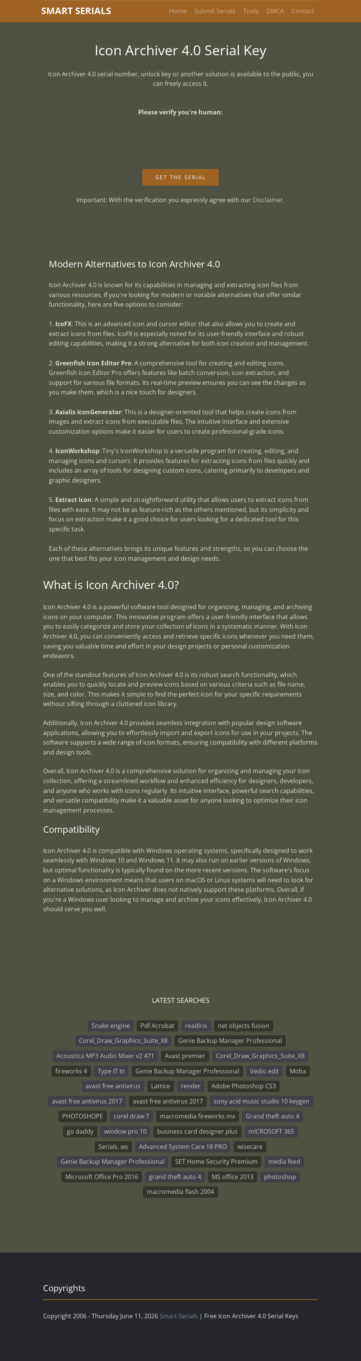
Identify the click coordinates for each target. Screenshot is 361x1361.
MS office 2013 (232, 1177)
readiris (196, 1026)
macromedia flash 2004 (180, 1191)
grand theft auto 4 (175, 1177)
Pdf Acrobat (157, 1026)
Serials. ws (113, 1146)
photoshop (280, 1177)
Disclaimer (268, 200)
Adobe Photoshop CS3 (243, 1086)
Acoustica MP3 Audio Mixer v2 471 (105, 1056)
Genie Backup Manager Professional (230, 1040)
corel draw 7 (131, 1116)
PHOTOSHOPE (82, 1116)
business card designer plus (197, 1131)
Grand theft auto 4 (272, 1116)
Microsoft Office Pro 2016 (101, 1177)
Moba (298, 1071)
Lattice (160, 1086)
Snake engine (111, 1026)
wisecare (250, 1146)
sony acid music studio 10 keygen (261, 1101)
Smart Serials (179, 1316)
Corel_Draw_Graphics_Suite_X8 (123, 1040)
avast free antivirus (112, 1086)
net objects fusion (243, 1026)
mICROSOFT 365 (271, 1131)
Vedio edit (264, 1071)
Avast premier (185, 1056)
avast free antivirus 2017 (87, 1101)
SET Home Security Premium (216, 1161)
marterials (76, 10)
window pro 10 (125, 1131)
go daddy (80, 1131)
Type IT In (111, 1071)
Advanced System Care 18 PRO (183, 1146)
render (191, 1086)
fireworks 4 (71, 1071)
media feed (284, 1161)
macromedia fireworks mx (197, 1116)
